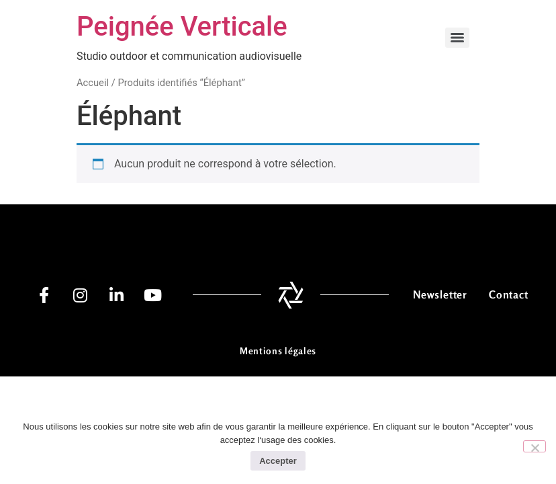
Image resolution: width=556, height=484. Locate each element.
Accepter (278, 461)
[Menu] (457, 38)
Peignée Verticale (182, 26)
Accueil (93, 83)
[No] (534, 446)
